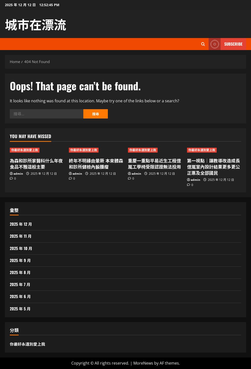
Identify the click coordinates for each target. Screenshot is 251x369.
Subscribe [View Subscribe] (225, 44)
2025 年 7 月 (20, 284)
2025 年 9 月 (20, 260)
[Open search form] (203, 44)
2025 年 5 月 (20, 309)
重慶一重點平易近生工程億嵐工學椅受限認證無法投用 (154, 163)
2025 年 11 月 (21, 236)
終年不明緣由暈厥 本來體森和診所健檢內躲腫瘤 (96, 163)
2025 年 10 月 (21, 248)
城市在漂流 (35, 24)
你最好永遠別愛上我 (24, 150)
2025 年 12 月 (21, 224)
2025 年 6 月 (20, 296)
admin (18, 173)
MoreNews (143, 363)
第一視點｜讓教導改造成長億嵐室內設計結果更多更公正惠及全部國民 (213, 166)
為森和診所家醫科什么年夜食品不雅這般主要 (36, 163)
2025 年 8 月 (20, 272)
